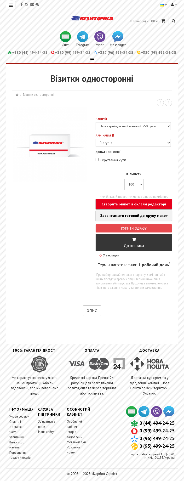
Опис (92, 310)
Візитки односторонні (38, 95)
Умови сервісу (19, 416)
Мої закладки (76, 442)
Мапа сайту (46, 432)
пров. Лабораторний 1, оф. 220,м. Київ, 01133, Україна (153, 456)
